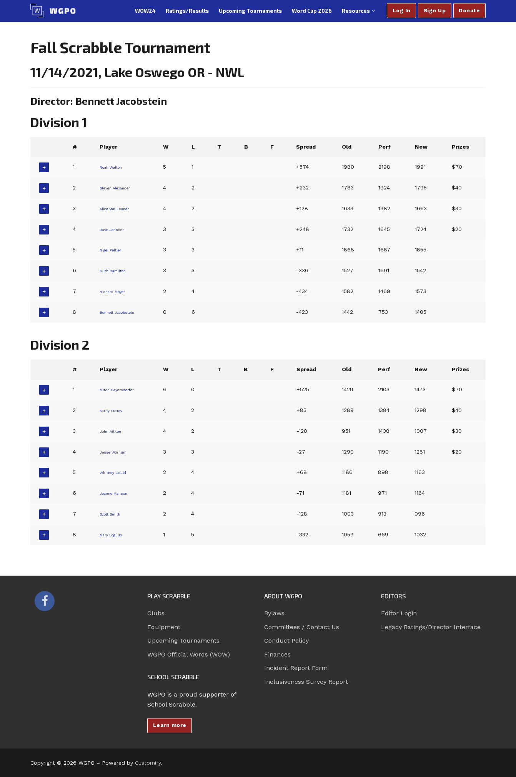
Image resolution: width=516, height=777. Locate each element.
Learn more (169, 725)
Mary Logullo (114, 534)
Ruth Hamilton (116, 270)
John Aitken (113, 431)
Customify (148, 763)
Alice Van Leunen (120, 208)
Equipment (163, 627)
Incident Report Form (296, 668)
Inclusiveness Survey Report (306, 681)
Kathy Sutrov (114, 410)
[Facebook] (45, 601)
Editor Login (399, 613)
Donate (469, 10)
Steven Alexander (120, 187)
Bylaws (274, 613)
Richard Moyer (116, 291)
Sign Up (435, 10)
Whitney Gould (116, 472)
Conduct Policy (286, 640)
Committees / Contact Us (301, 627)
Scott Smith (113, 514)
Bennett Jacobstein (123, 312)
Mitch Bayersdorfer (123, 389)
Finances (277, 654)
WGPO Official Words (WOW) (188, 654)
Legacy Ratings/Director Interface (431, 627)
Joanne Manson (118, 493)
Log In (402, 10)
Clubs (156, 613)
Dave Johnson (116, 229)
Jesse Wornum (117, 452)
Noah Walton (114, 167)
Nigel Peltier (112, 249)
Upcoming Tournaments (183, 640)
